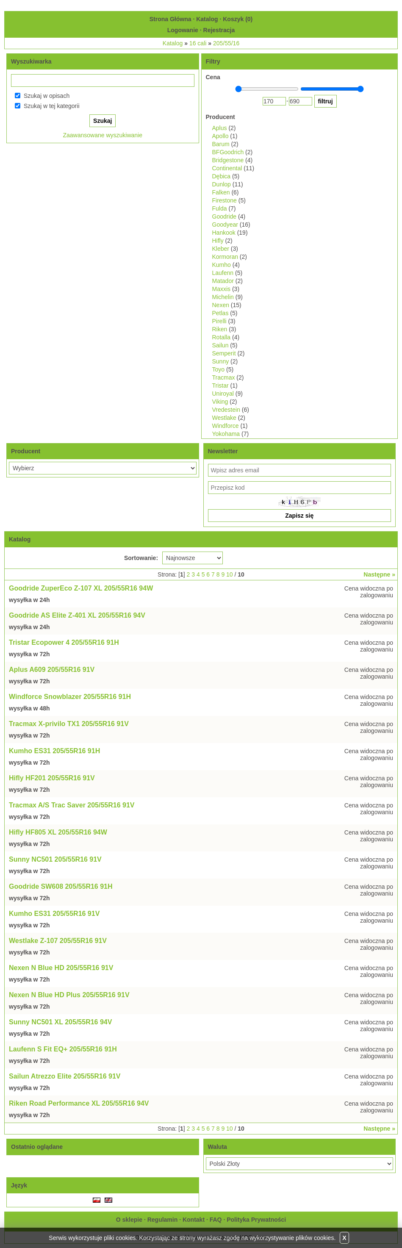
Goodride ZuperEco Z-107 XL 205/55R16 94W (81, 588)
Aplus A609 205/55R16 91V (51, 669)
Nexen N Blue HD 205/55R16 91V (61, 967)
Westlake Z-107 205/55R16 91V (58, 940)
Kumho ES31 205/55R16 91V (54, 913)
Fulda (219, 208)
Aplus (219, 128)
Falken (221, 192)
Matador (223, 280)
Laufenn (223, 272)
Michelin (223, 297)
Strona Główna (170, 19)
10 (229, 574)
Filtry (213, 61)
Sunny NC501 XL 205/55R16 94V (60, 1022)
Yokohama (226, 433)
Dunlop (221, 184)
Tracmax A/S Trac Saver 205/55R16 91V (72, 805)
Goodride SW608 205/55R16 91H (61, 886)
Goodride (224, 216)
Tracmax (223, 377)
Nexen (220, 305)
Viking (220, 401)
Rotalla (221, 337)
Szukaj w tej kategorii (52, 106)
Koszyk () (237, 19)
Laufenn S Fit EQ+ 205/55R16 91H (63, 1049)
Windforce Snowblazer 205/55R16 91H (70, 696)
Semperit (224, 353)
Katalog (207, 19)
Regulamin (162, 1219)
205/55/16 (226, 43)
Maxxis (221, 289)
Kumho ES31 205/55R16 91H (54, 750)
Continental (227, 168)
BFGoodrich (228, 152)
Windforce (225, 425)
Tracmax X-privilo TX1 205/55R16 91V (69, 723)
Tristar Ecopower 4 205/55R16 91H (64, 642)
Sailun (220, 345)
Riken (219, 329)
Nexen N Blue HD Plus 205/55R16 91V (69, 994)
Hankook (224, 232)
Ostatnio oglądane (37, 1146)
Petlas (220, 313)
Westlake (224, 417)
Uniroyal (223, 393)
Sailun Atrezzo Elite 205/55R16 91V (65, 1076)
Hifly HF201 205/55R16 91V (52, 778)
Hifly (218, 240)
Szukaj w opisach (46, 95)
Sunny (220, 361)
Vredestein (226, 409)
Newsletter (223, 451)
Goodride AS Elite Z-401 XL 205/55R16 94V (77, 615)
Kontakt (194, 1219)
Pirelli (219, 321)
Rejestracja (219, 30)
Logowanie (182, 30)
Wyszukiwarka (31, 61)
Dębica (221, 176)
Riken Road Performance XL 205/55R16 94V (79, 1103)
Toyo (218, 369)
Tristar (220, 385)
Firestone (224, 200)
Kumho (221, 264)
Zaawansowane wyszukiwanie (102, 135)
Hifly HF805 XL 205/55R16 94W (58, 832)
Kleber (220, 248)
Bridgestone (228, 160)
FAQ (216, 1219)
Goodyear (225, 224)
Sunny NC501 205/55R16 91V (55, 859)
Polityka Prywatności (256, 1219)
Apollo (220, 136)
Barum (221, 144)
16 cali (197, 43)
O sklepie (129, 1219)
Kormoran (225, 256)
